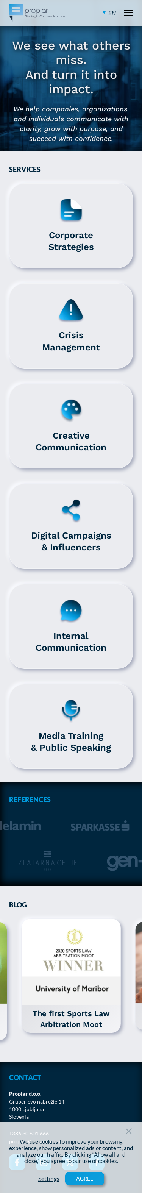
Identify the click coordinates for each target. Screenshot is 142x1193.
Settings (48, 1178)
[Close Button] (128, 1131)
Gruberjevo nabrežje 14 (36, 1102)
